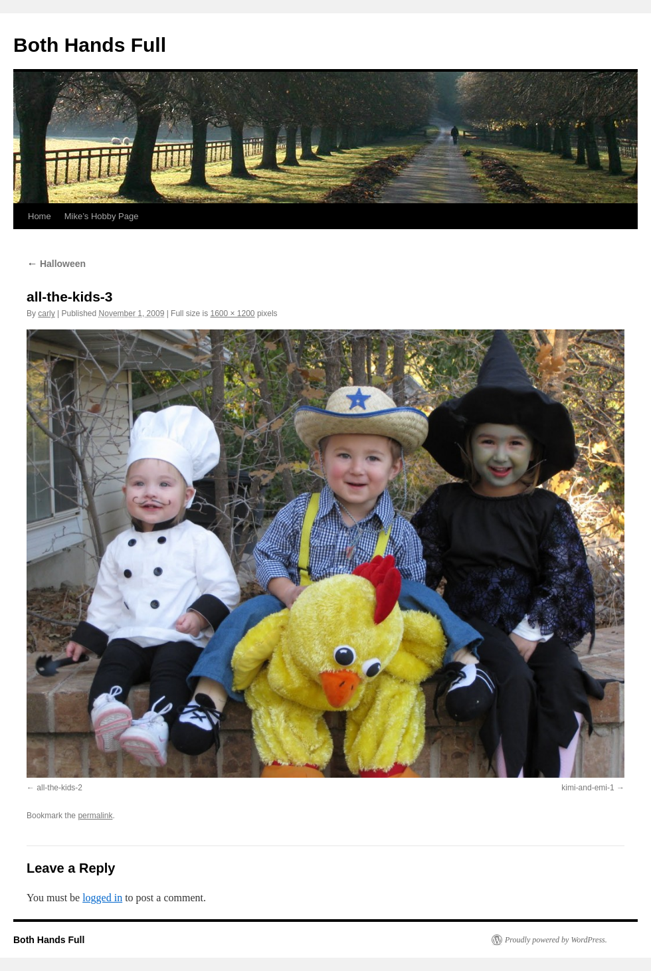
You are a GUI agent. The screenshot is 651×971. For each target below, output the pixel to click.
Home (39, 216)
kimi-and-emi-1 (587, 787)
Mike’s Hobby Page (101, 216)
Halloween (56, 263)
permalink (95, 815)
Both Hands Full (89, 45)
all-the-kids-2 (59, 787)
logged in (102, 897)
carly (46, 313)
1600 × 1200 (232, 313)
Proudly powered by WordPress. (556, 939)
